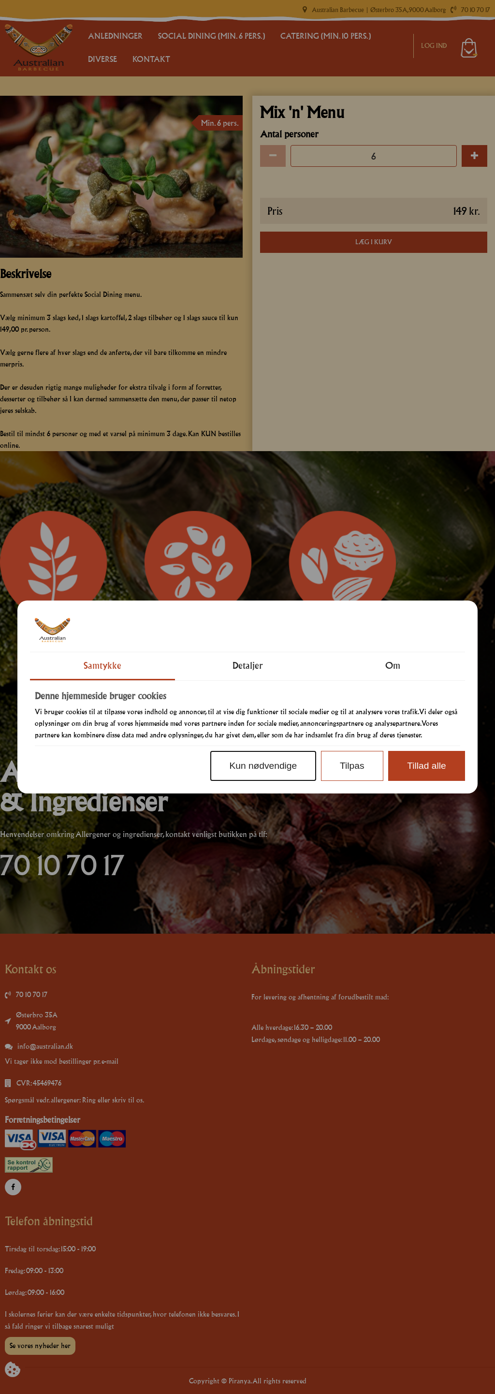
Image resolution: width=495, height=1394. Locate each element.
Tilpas (352, 766)
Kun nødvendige (263, 766)
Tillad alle (426, 766)
